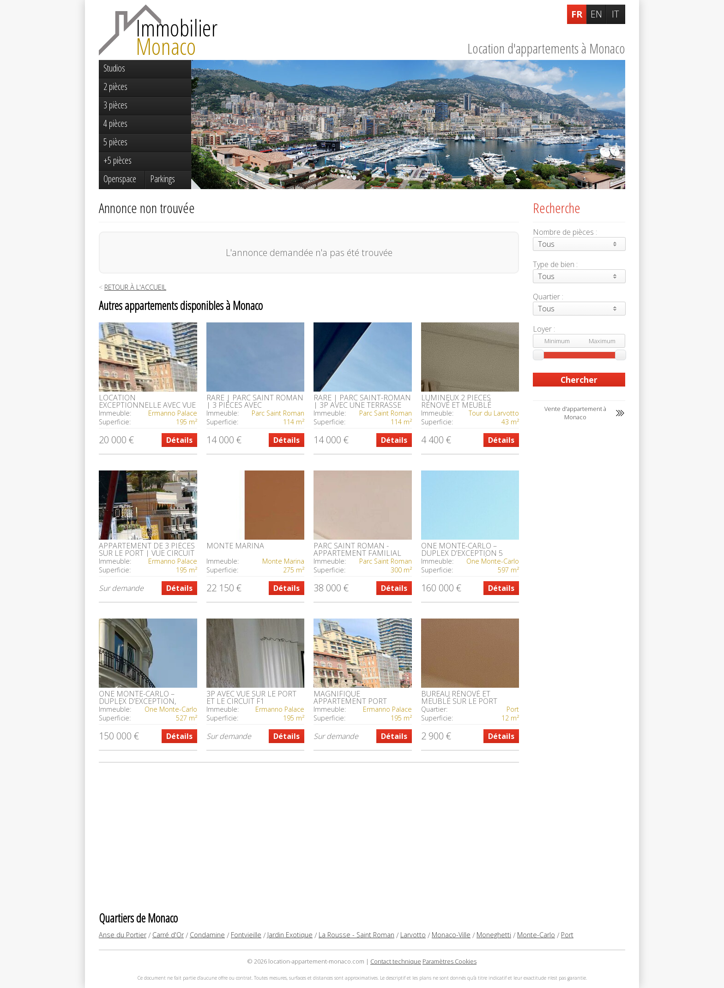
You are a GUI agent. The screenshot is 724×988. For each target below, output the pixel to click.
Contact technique (395, 961)
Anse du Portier (122, 934)
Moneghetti (494, 934)
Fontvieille (246, 934)
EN (596, 14)
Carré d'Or (168, 934)
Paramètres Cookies (449, 961)
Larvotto (413, 934)
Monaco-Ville (451, 934)
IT (615, 14)
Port (567, 934)
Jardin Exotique (290, 934)
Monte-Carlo (536, 934)
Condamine (207, 934)
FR (577, 14)
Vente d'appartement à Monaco (575, 413)
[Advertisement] (309, 836)
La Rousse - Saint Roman (356, 934)
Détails (179, 440)
